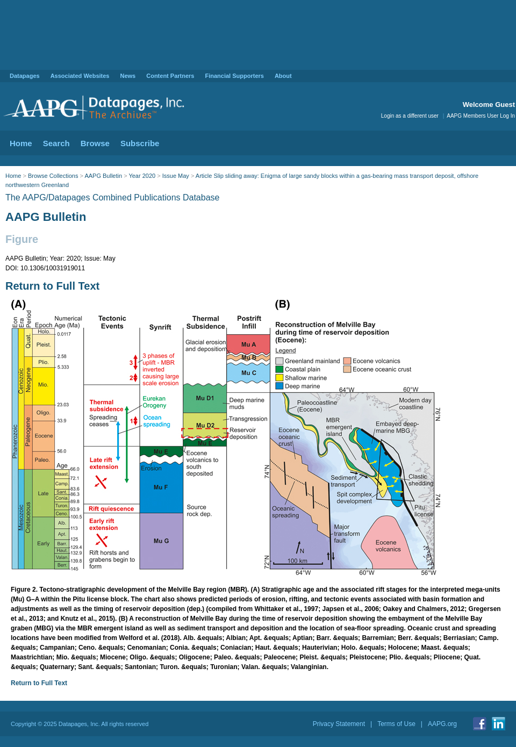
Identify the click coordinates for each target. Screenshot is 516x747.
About (283, 76)
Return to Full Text (52, 286)
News (127, 76)
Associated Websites (80, 76)
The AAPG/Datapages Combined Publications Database (112, 197)
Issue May (175, 176)
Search (56, 143)
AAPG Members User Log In (481, 116)
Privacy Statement (339, 724)
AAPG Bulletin (103, 176)
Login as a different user (410, 116)
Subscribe (140, 143)
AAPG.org (442, 724)
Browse (95, 143)
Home (21, 143)
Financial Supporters (234, 76)
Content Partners (170, 76)
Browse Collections (53, 176)
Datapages (25, 76)
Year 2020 (141, 176)
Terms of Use (396, 724)
